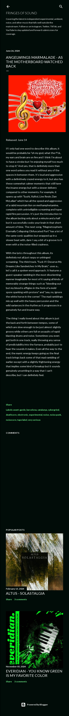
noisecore (11, 419)
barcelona (31, 409)
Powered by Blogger (34, 704)
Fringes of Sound (21, 13)
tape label (22, 419)
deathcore (11, 414)
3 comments (20, 599)
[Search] (61, 5)
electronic (22, 414)
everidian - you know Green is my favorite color (34, 673)
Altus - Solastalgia (25, 593)
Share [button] (9, 404)
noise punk (55, 414)
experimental (35, 414)
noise (46, 414)
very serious (34, 419)
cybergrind (53, 409)
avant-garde (19, 409)
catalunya (42, 409)
